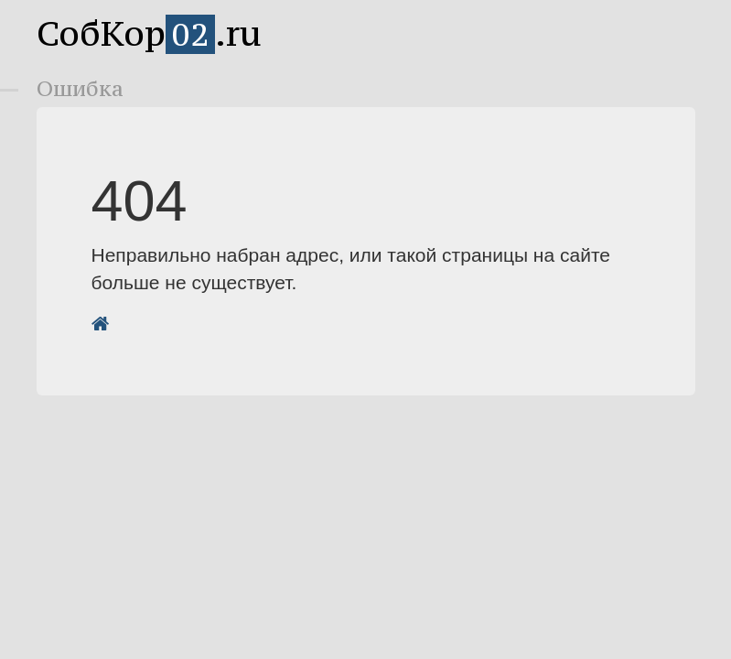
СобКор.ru (149, 33)
